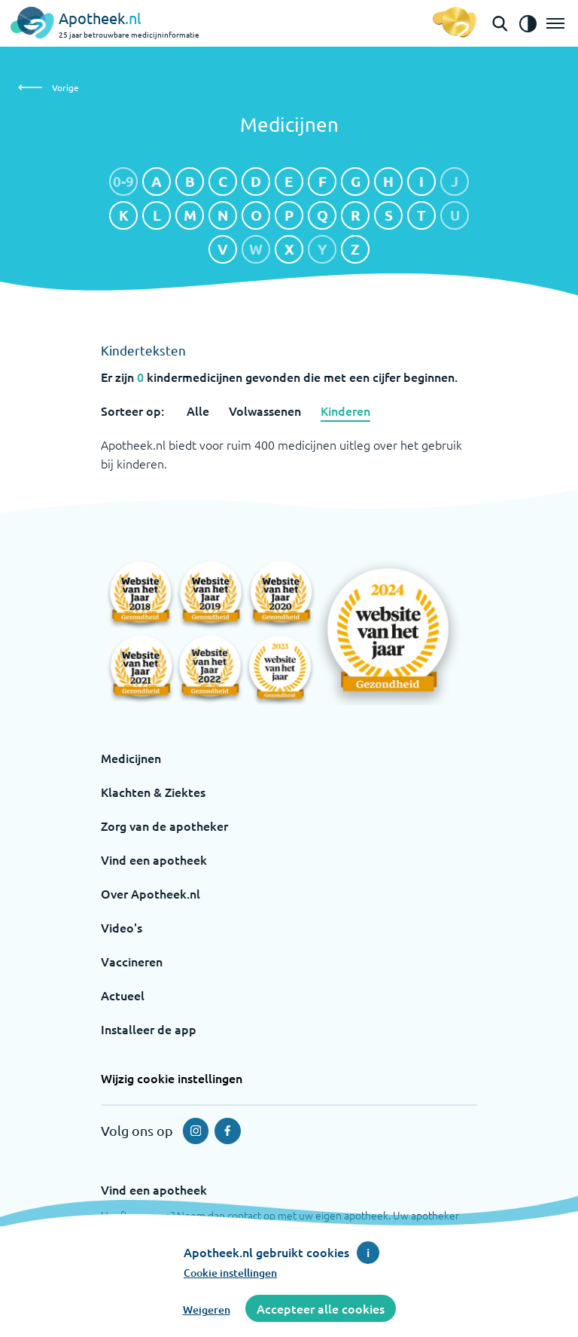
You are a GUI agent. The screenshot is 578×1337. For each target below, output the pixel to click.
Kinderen (345, 410)
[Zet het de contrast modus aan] (528, 23)
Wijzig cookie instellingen (171, 1078)
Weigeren (206, 1309)
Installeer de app (148, 1029)
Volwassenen (265, 410)
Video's (121, 927)
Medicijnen (131, 757)
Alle (198, 410)
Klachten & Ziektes (153, 791)
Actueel (122, 995)
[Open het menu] (555, 23)
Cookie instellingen (230, 1272)
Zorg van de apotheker (164, 825)
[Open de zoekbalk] (500, 23)
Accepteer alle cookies (321, 1308)
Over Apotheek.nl (150, 893)
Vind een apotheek (154, 859)
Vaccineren (132, 961)
